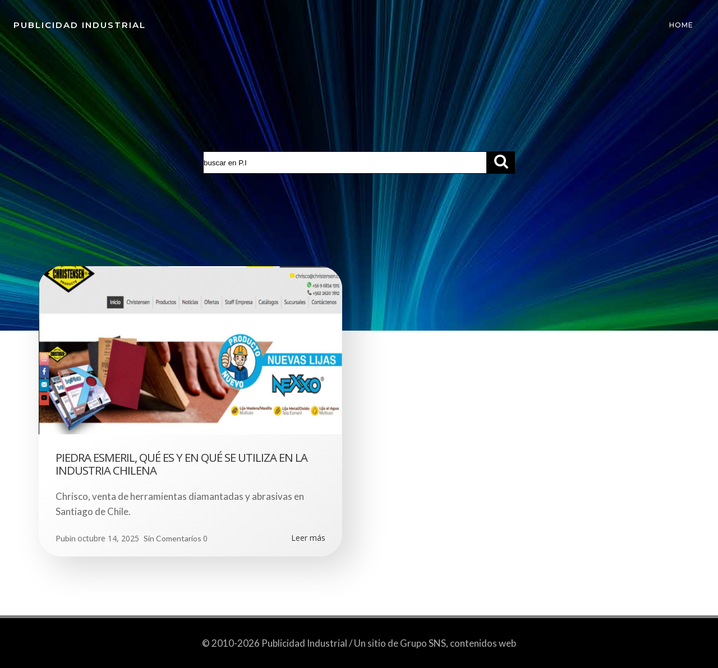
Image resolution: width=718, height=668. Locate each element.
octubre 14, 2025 (108, 538)
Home (681, 25)
